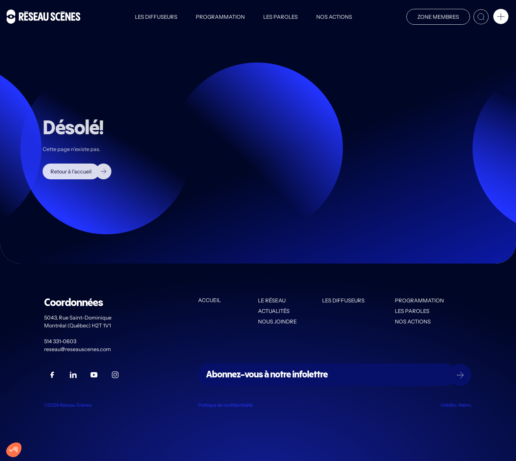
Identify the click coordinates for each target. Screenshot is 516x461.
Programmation (220, 16)
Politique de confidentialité (225, 405)
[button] (500, 18)
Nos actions (334, 16)
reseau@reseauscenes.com (78, 349)
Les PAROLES (280, 16)
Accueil (209, 300)
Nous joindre (277, 321)
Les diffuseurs (156, 16)
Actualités (274, 311)
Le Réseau (272, 300)
